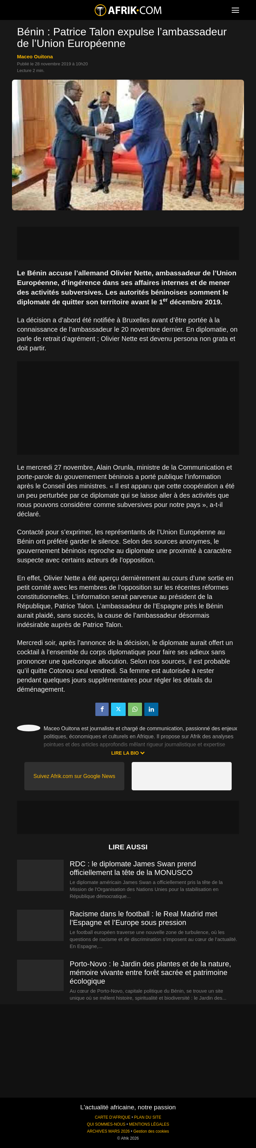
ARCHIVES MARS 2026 (108, 1131)
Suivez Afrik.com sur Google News (74, 776)
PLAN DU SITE (147, 1117)
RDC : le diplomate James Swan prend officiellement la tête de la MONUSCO (133, 868)
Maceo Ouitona (35, 56)
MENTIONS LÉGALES (149, 1124)
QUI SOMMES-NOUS (106, 1124)
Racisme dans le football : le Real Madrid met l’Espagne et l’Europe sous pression (143, 918)
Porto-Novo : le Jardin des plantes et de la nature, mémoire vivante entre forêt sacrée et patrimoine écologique (150, 972)
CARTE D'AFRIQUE (112, 1117)
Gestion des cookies (151, 1131)
